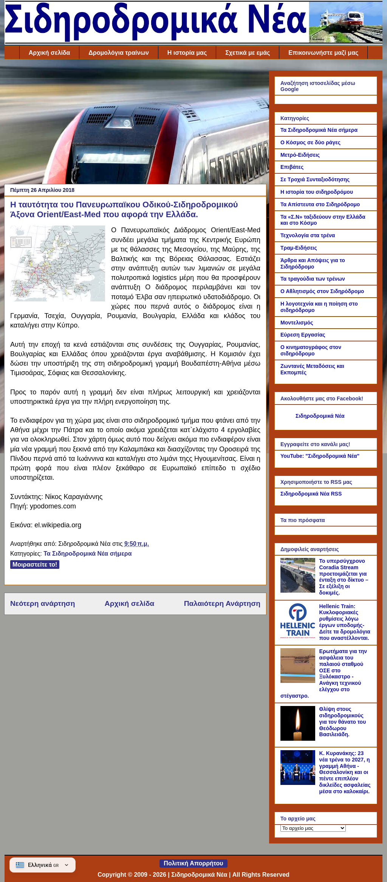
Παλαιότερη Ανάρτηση (222, 603)
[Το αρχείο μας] (313, 828)
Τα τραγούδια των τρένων (312, 279)
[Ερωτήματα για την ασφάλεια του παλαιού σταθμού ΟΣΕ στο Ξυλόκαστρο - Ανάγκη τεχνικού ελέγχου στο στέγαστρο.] (298, 681)
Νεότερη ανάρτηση (42, 603)
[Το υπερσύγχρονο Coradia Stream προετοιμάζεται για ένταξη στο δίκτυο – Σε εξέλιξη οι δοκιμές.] (298, 591)
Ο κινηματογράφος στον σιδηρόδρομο (310, 350)
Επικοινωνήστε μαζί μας (323, 52)
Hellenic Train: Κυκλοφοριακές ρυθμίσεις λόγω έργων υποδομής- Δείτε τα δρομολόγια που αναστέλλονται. (344, 622)
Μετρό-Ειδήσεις (300, 155)
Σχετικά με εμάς (247, 52)
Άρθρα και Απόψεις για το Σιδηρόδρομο (312, 263)
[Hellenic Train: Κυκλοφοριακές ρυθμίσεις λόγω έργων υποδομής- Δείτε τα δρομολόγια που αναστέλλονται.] (298, 636)
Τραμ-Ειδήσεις (298, 248)
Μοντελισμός (296, 323)
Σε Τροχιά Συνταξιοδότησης (315, 179)
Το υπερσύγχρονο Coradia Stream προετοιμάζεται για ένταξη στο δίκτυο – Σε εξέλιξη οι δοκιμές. (343, 577)
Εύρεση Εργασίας (302, 335)
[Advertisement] (135, 123)
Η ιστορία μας (187, 52)
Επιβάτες (291, 167)
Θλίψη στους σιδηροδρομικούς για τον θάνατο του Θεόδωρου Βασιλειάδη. (342, 721)
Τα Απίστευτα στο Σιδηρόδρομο (320, 204)
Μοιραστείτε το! (34, 564)
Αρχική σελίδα (49, 52)
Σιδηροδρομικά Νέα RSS (311, 494)
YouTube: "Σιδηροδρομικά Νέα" (319, 456)
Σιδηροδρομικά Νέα (320, 416)
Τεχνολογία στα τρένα (307, 235)
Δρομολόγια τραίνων (118, 52)
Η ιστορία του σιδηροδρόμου (316, 192)
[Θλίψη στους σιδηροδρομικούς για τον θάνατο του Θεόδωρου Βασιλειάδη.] (298, 739)
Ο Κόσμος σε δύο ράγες (310, 142)
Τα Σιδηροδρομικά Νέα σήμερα (87, 553)
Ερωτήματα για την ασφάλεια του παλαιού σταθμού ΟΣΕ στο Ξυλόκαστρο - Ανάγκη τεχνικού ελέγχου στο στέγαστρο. (323, 673)
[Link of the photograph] (57, 265)
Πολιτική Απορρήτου (193, 863)
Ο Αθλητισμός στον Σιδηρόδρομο (322, 291)
